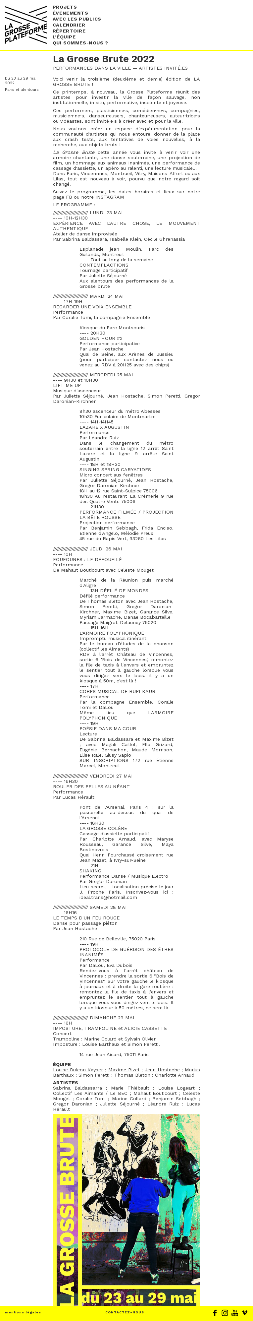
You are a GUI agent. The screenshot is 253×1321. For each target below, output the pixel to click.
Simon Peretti (94, 1075)
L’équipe (64, 36)
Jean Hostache (162, 1069)
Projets (65, 7)
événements (70, 13)
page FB (62, 197)
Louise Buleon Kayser (78, 1069)
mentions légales (23, 1312)
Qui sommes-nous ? (80, 42)
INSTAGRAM (109, 197)
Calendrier (69, 25)
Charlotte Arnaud (174, 1075)
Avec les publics (77, 19)
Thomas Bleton (132, 1075)
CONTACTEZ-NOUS (124, 1312)
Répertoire (69, 30)
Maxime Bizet (124, 1069)
